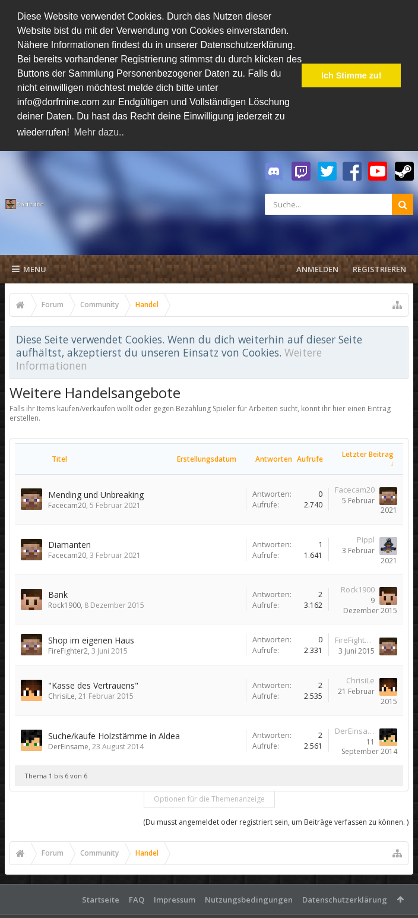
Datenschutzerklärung (344, 897)
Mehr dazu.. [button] (99, 132)
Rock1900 (64, 603)
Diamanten (69, 542)
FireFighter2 (68, 649)
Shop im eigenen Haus (91, 638)
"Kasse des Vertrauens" (93, 684)
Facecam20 (67, 504)
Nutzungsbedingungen (249, 897)
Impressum (174, 897)
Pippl (366, 537)
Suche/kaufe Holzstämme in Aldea (114, 734)
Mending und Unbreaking (96, 493)
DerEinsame (68, 745)
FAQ (136, 897)
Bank (58, 592)
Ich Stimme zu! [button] (351, 75)
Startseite (100, 897)
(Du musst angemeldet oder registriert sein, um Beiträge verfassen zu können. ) (275, 820)
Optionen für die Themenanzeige (209, 797)
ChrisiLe (61, 695)
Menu (29, 267)
